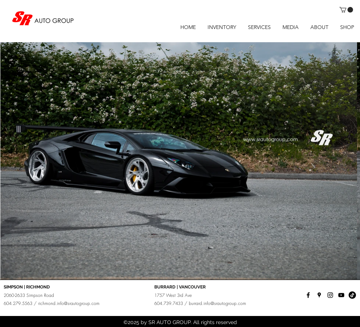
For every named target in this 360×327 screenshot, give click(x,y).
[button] (346, 9)
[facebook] (308, 295)
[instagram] (330, 295)
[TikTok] (352, 295)
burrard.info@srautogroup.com (217, 303)
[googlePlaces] (319, 295)
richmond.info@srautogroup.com (69, 303)
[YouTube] (341, 295)
